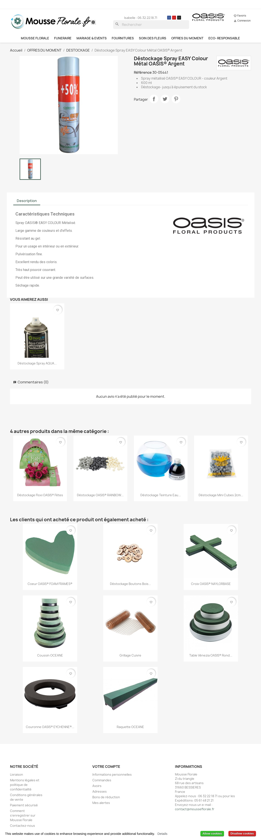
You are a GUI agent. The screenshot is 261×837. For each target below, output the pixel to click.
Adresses (99, 791)
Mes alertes (101, 803)
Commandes (101, 780)
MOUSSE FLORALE (35, 38)
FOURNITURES (123, 38)
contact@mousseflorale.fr (194, 809)
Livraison (16, 774)
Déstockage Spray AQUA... (37, 363)
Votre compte (106, 766)
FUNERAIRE (62, 38)
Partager (154, 99)
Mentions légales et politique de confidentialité (24, 784)
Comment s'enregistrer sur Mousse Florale (22, 815)
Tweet (165, 99)
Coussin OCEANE (50, 655)
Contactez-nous (22, 826)
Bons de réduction (106, 797)
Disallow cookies (242, 833)
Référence (143, 72)
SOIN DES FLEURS (152, 38)
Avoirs (96, 786)
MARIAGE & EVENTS (91, 38)
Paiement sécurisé (24, 805)
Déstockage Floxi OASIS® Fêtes (40, 495)
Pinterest (176, 99)
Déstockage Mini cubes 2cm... (221, 495)
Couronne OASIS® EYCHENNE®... (50, 727)
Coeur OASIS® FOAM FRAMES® (50, 584)
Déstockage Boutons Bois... (130, 584)
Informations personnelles (112, 774)
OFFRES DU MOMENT (187, 38)
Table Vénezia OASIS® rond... (210, 655)
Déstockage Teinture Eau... (160, 495)
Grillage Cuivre (130, 655)
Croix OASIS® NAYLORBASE (211, 584)
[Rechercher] (151, 24)
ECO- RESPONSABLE (224, 38)
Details (162, 833)
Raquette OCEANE (130, 727)
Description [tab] (27, 200)
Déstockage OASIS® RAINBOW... (100, 495)
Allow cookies (212, 833)
